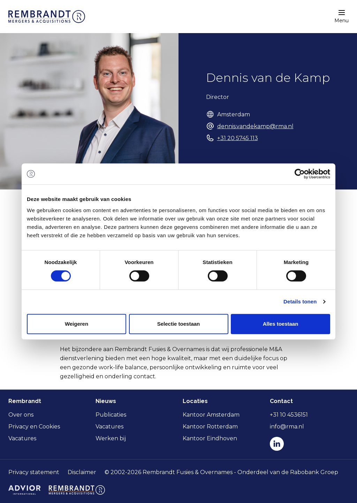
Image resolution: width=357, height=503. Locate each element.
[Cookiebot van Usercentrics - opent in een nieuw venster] (299, 174)
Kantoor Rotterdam (210, 426)
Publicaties (111, 414)
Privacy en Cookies (34, 426)
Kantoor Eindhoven (210, 438)
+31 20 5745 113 (237, 138)
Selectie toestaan (178, 324)
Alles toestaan (280, 324)
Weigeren (76, 324)
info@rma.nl (287, 426)
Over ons (20, 414)
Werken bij (111, 438)
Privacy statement (33, 472)
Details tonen (300, 301)
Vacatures (22, 438)
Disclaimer (82, 472)
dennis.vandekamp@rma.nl (255, 126)
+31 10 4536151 (289, 414)
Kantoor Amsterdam (211, 414)
